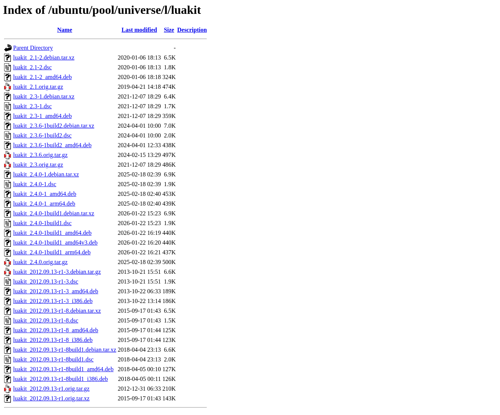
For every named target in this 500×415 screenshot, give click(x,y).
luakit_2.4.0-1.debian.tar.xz (46, 174)
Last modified (139, 30)
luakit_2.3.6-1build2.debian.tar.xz (53, 125)
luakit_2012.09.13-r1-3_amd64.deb (55, 291)
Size (169, 30)
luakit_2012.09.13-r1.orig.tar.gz (51, 388)
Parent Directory (33, 48)
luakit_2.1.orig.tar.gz (38, 87)
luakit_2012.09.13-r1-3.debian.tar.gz (57, 272)
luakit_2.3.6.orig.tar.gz (40, 155)
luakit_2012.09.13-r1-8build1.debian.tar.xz (64, 349)
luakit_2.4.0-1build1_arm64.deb (52, 252)
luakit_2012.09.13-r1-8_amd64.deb (55, 330)
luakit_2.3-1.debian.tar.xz (44, 96)
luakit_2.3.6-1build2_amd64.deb (52, 145)
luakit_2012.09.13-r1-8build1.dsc (53, 359)
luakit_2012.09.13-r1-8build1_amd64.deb (63, 369)
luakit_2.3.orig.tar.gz (38, 164)
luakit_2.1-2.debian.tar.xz (44, 57)
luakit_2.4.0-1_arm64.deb (44, 203)
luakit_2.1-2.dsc (32, 67)
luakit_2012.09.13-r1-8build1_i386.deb (60, 379)
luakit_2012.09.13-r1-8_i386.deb (53, 340)
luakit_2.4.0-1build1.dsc (42, 223)
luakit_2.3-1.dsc (32, 106)
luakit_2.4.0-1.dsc (34, 184)
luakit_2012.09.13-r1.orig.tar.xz (51, 398)
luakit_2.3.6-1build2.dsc (42, 135)
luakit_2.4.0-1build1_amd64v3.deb (55, 242)
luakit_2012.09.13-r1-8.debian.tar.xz (57, 311)
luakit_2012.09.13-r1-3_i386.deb (53, 301)
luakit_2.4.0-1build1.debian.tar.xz (53, 213)
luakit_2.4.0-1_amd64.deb (44, 194)
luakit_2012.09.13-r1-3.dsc (45, 281)
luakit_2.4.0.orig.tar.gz (40, 262)
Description (192, 30)
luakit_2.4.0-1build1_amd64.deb (52, 233)
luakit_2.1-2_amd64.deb (42, 77)
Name (64, 30)
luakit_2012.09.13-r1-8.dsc (45, 320)
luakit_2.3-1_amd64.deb (42, 116)
